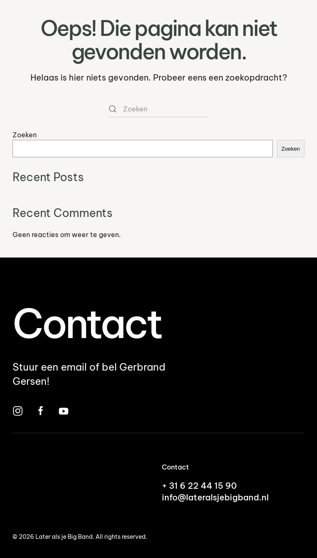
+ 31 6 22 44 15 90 (199, 485)
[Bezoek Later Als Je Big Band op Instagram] (18, 410)
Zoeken (25, 135)
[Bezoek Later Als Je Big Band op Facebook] (40, 410)
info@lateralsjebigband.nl (215, 497)
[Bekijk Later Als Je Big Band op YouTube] (63, 410)
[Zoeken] (158, 109)
